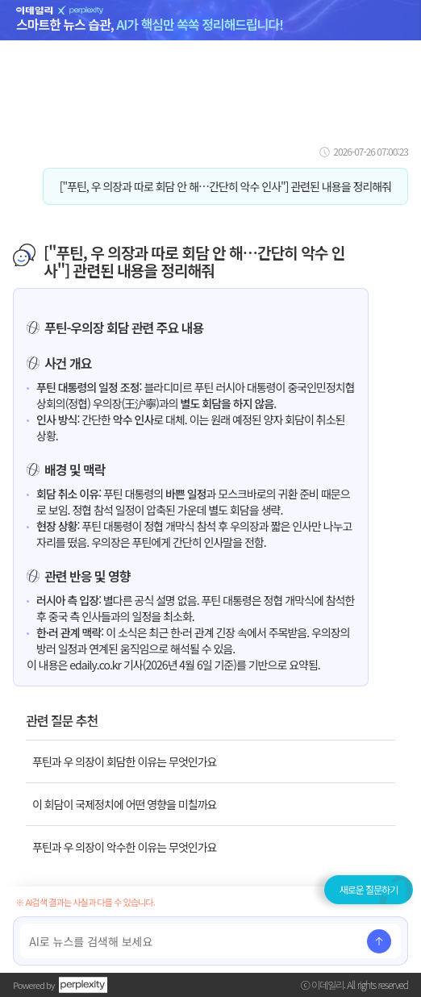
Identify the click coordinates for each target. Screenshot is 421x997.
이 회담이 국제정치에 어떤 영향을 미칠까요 (124, 804)
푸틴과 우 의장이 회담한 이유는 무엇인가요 (124, 761)
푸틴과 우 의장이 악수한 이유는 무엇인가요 (124, 847)
